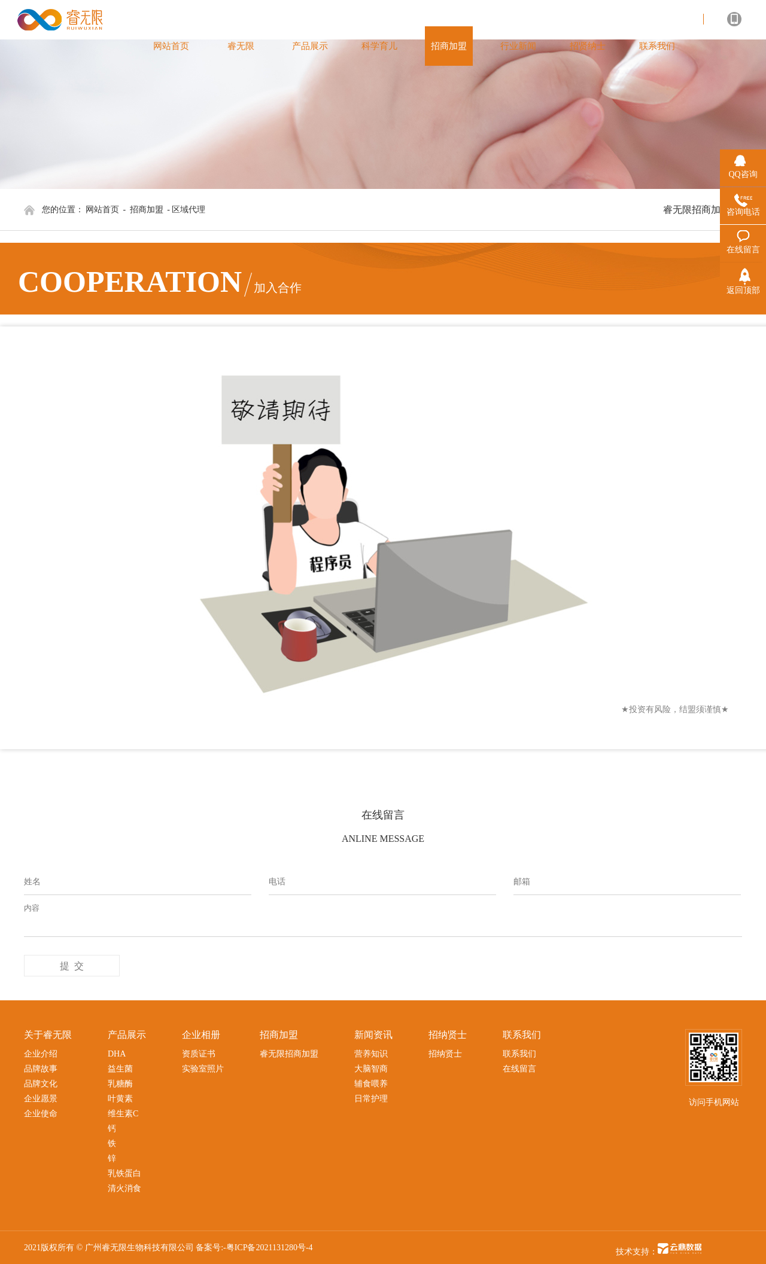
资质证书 (198, 1053)
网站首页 (102, 209)
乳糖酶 (120, 1083)
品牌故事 (40, 1068)
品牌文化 (40, 1083)
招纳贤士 (445, 1053)
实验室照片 (203, 1068)
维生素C (123, 1113)
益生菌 (120, 1068)
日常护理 (371, 1098)
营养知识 (371, 1053)
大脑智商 (371, 1068)
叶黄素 (120, 1098)
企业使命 (40, 1113)
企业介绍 (40, 1053)
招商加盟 (146, 209)
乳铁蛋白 (124, 1173)
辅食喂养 (371, 1083)
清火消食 (124, 1188)
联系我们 (519, 1053)
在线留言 (519, 1068)
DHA (117, 1053)
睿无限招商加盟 (696, 209)
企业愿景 (40, 1098)
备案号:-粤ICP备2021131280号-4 (254, 1247)
